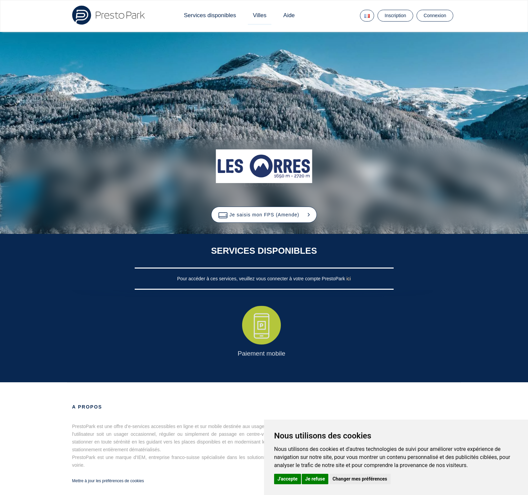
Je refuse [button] (315, 479)
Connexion (435, 15)
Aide (289, 15)
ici (348, 278)
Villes (259, 15)
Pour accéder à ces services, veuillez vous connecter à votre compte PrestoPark (261, 278)
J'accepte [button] (287, 479)
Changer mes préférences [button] (360, 479)
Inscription (395, 15)
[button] (264, 215)
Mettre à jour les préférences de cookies (108, 481)
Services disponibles (210, 15)
